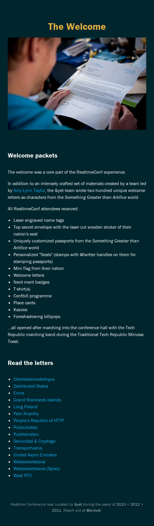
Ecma (18, 393)
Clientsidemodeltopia (33, 379)
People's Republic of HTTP (38, 420)
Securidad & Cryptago (34, 441)
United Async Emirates (35, 455)
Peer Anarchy (26, 413)
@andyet (93, 510)
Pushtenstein (26, 434)
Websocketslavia (29, 461)
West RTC (22, 475)
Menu (77, 12)
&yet (78, 504)
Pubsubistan (25, 427)
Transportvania (27, 448)
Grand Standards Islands (37, 400)
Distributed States (30, 386)
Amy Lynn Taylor (29, 190)
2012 (135, 504)
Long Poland (25, 406)
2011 (56, 510)
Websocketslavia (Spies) (36, 468)
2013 (121, 504)
